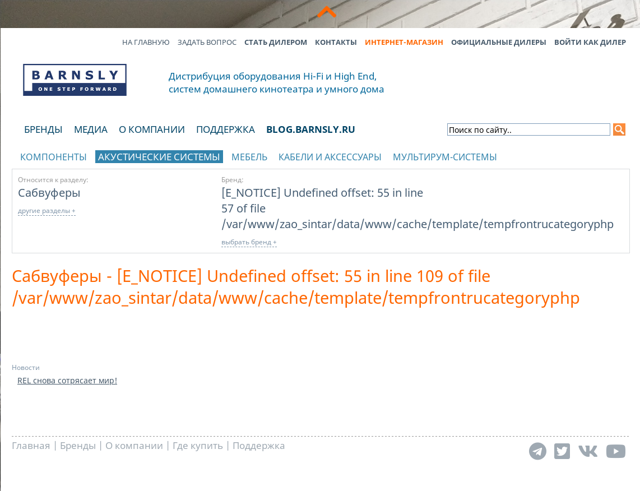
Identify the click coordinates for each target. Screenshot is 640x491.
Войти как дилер (590, 42)
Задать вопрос (207, 42)
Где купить (198, 445)
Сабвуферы (49, 192)
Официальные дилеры (498, 42)
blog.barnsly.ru (310, 129)
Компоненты (53, 157)
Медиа (91, 129)
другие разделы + (47, 210)
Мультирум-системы (445, 157)
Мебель (249, 157)
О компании (152, 129)
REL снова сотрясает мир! (67, 380)
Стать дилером (275, 42)
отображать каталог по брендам (558, 155)
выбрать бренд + (249, 242)
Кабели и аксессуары (330, 157)
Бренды (43, 129)
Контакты (336, 42)
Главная (31, 445)
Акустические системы (159, 156)
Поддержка (225, 129)
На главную (146, 42)
